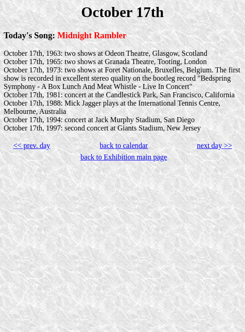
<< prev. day (32, 145)
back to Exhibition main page (123, 157)
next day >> (214, 145)
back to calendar (124, 145)
